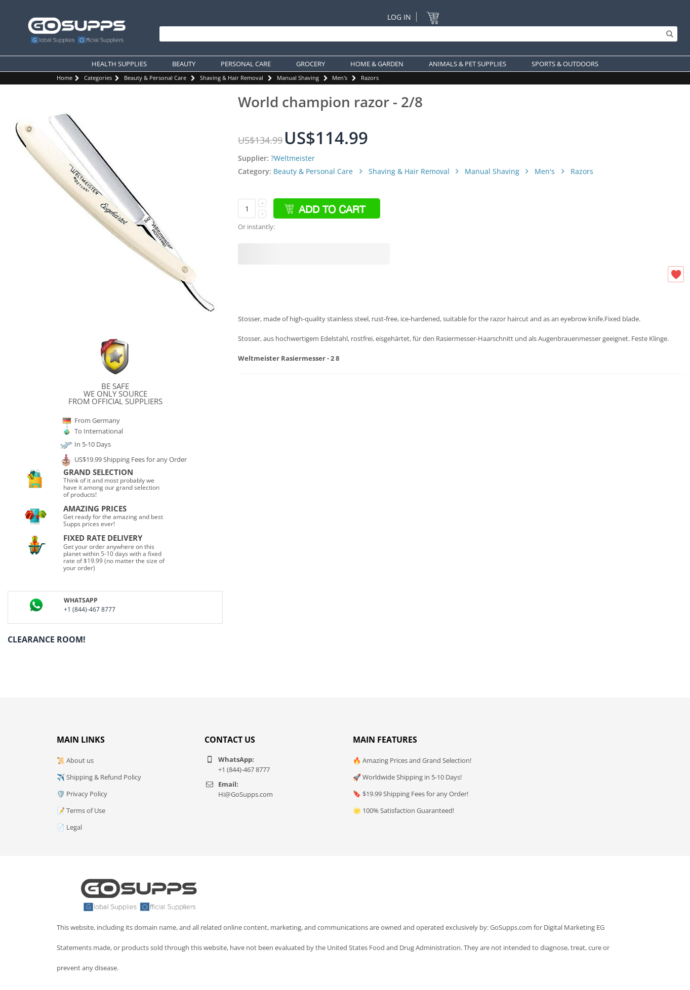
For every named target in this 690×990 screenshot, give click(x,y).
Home (64, 77)
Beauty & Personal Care (155, 77)
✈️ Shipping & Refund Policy (99, 777)
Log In (399, 17)
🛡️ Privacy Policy (82, 793)
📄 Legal (69, 827)
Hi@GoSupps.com (245, 794)
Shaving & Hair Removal (231, 77)
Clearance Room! (47, 639)
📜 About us (75, 760)
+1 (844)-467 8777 (89, 609)
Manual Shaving (298, 77)
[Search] (415, 33)
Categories (98, 77)
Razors (370, 77)
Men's (339, 77)
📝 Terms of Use (81, 810)
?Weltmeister (293, 158)
